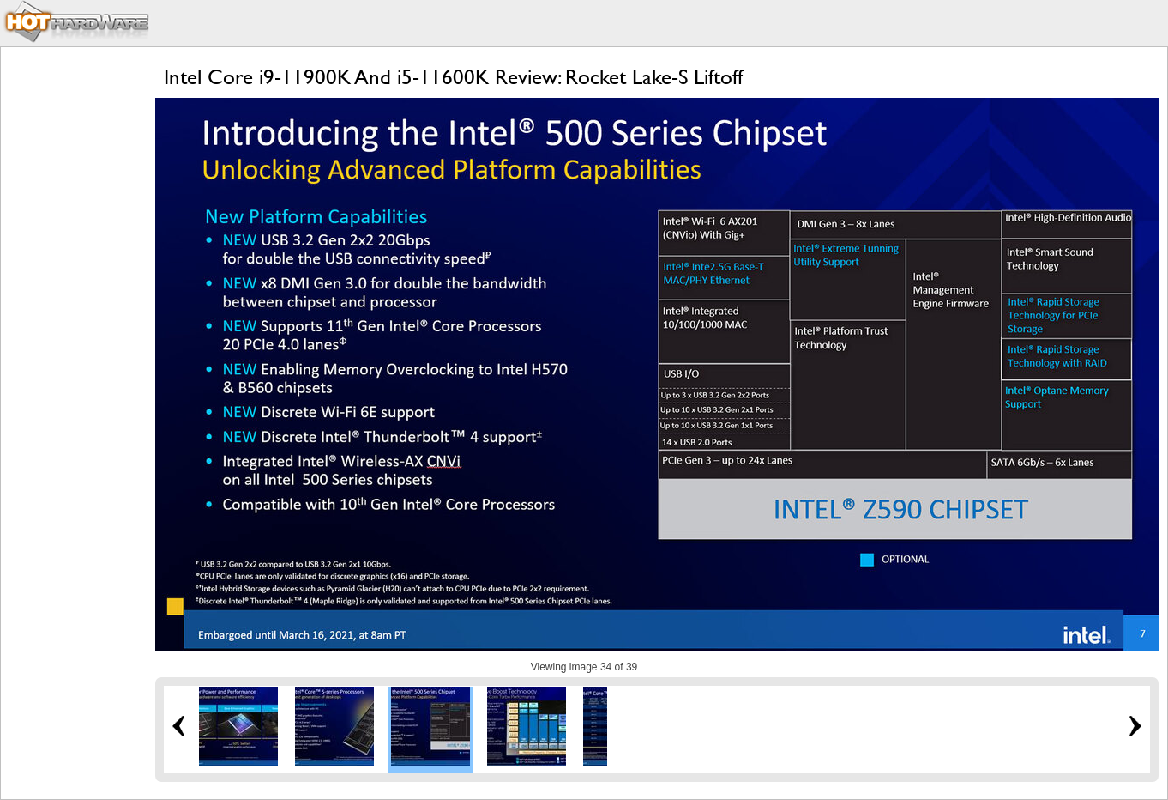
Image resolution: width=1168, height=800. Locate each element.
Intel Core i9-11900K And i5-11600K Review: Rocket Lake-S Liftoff (453, 76)
